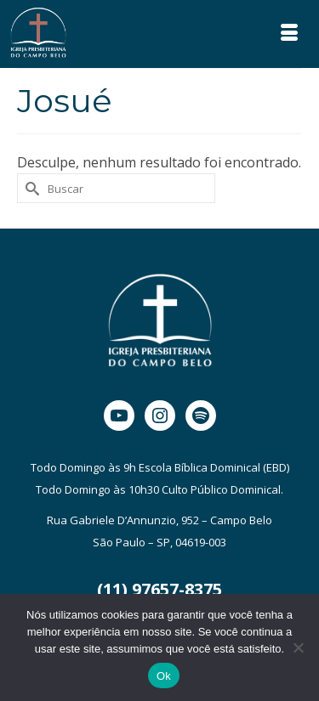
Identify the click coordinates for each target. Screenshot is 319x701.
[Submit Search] (30, 188)
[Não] (297, 647)
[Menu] (289, 34)
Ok (164, 676)
